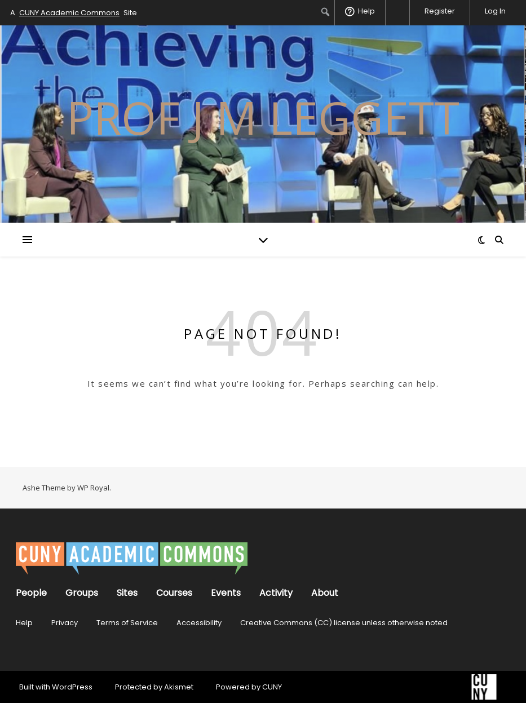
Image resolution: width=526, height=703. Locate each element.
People (31, 592)
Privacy (64, 622)
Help (24, 622)
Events (226, 592)
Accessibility (199, 622)
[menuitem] (325, 12)
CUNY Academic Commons (69, 12)
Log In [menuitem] (495, 11)
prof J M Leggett (263, 117)
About (324, 592)
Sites (127, 592)
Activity (276, 592)
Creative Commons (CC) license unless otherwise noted (344, 622)
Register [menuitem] (440, 11)
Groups (81, 592)
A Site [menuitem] (73, 12)
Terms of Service (127, 622)
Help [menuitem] (366, 11)
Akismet (178, 687)
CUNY (272, 687)
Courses (174, 592)
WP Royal (93, 488)
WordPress (72, 687)
